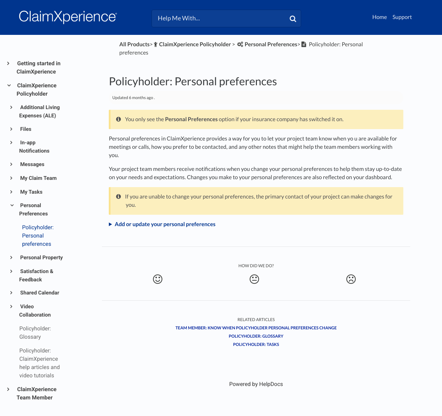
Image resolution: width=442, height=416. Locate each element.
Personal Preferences (33, 209)
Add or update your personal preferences (165, 224)
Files (25, 129)
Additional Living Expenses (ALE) (39, 111)
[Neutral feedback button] (254, 279)
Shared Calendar (39, 293)
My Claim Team (38, 178)
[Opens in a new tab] (256, 384)
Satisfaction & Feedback (36, 275)
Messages (32, 164)
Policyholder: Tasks (256, 344)
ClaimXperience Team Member (37, 393)
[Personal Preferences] (266, 44)
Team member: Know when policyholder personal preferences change (256, 327)
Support (402, 17)
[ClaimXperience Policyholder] (192, 44)
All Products (134, 44)
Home (379, 17)
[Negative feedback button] (351, 279)
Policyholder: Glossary (256, 336)
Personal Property (41, 257)
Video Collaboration (35, 310)
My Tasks (30, 192)
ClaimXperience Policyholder (37, 89)
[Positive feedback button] (157, 279)
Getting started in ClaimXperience (38, 67)
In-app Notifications (34, 146)
